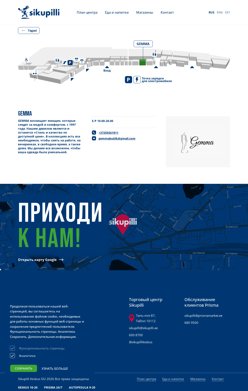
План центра (87, 12)
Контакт (167, 12)
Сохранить (23, 368)
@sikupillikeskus (140, 342)
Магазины (144, 12)
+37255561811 (108, 133)
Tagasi (32, 30)
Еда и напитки (117, 12)
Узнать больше (55, 368)
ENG (220, 12)
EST (227, 12)
